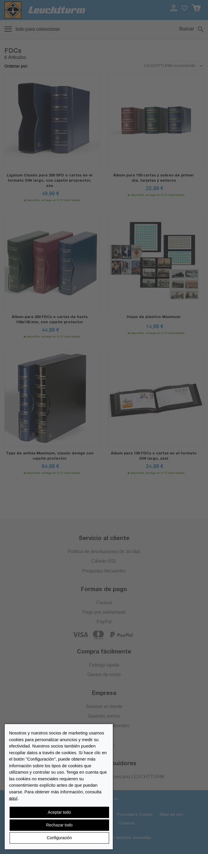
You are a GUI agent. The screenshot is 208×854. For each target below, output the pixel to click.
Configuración (59, 837)
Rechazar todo (59, 825)
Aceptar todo (59, 812)
